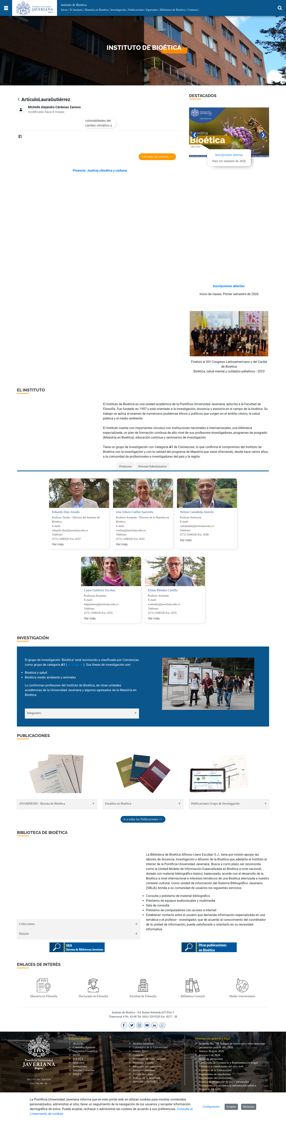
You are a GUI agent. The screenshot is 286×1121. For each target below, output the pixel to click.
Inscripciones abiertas (229, 155)
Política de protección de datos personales (224, 1081)
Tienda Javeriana (143, 1074)
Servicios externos (144, 1070)
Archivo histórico (143, 1043)
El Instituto (76, 9)
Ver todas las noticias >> (157, 156)
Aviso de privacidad (211, 1058)
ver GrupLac (75, 665)
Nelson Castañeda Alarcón (197, 512)
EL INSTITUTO (31, 390)
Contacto (193, 9)
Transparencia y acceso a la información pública (227, 1085)
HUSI (76, 1055)
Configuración (211, 1106)
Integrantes (34, 713)
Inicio (64, 9)
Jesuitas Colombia (84, 1070)
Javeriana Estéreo (143, 1062)
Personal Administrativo (152, 466)
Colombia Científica (85, 1051)
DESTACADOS (202, 95)
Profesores (125, 466)
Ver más (58, 544)
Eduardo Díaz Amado (66, 512)
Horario (24, 933)
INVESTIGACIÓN (33, 637)
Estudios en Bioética (118, 803)
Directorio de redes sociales (149, 1058)
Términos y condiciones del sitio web (221, 1066)
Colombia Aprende (84, 1047)
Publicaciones (136, 9)
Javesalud (78, 1062)
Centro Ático (140, 1051)
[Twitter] (28, 137)
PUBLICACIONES (33, 735)
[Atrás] (18, 99)
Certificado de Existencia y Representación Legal (228, 1062)
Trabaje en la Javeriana (146, 1077)
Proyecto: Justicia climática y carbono (100, 170)
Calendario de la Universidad (150, 1047)
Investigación (118, 9)
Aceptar (231, 1106)
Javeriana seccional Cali (147, 1066)
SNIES (77, 1074)
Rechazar (248, 1106)
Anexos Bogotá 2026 (211, 1051)
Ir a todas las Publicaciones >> (143, 819)
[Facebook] (20, 137)
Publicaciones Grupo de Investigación (215, 803)
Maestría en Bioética (96, 9)
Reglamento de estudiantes (215, 1074)
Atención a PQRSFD (145, 1081)
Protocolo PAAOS (210, 1089)
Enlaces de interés (39, 964)
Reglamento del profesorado (216, 1077)
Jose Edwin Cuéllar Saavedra (134, 512)
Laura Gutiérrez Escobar (99, 590)
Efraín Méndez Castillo (163, 590)
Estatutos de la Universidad (215, 1070)
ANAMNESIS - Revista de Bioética (42, 803)
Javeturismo (80, 1066)
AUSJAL (78, 1043)
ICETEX (78, 1058)
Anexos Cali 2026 (209, 1055)
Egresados (152, 9)
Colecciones (27, 924)
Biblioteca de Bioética (173, 9)
